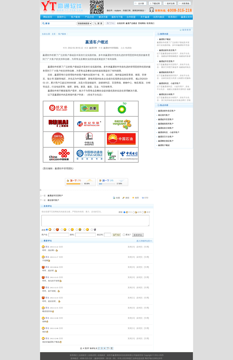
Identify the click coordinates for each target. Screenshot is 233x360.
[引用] (146, 247)
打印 (146, 198)
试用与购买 (158, 17)
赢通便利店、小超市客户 (169, 83)
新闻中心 (61, 17)
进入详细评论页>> (144, 241)
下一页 (110, 348)
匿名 (47, 247)
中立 (129, 212)
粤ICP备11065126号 (153, 358)
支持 (130, 247)
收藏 (118, 198)
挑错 (127, 198)
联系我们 (172, 17)
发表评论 (138, 235)
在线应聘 (121, 23)
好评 (138, 212)
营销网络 (142, 23)
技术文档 (171, 3)
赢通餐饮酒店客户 (165, 141)
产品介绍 (89, 17)
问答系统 (185, 3)
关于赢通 (144, 17)
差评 (147, 212)
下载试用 (156, 3)
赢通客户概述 (165, 39)
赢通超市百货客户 (55, 195)
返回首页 (186, 30)
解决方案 (103, 17)
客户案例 (75, 17)
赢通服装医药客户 (166, 72)
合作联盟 (131, 17)
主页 (54, 34)
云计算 (141, 3)
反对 (138, 247)
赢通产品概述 (131, 23)
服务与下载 (117, 17)
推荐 (137, 198)
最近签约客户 (53, 200)
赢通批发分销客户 (166, 94)
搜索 (98, 23)
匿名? (128, 235)
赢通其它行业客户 (165, 137)
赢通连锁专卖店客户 (167, 50)
